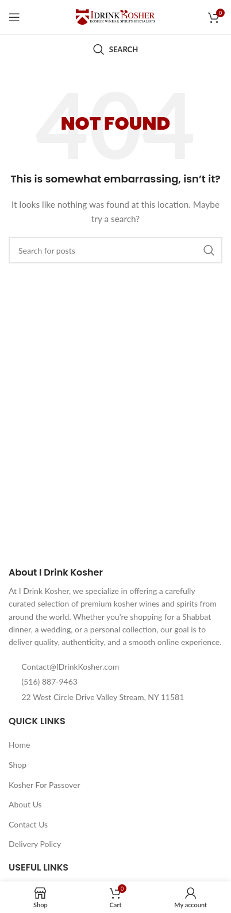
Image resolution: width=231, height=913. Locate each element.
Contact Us (28, 824)
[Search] (115, 49)
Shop (17, 765)
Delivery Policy (35, 844)
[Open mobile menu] (14, 17)
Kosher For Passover (44, 785)
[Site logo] (115, 16)
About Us (25, 804)
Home (19, 744)
